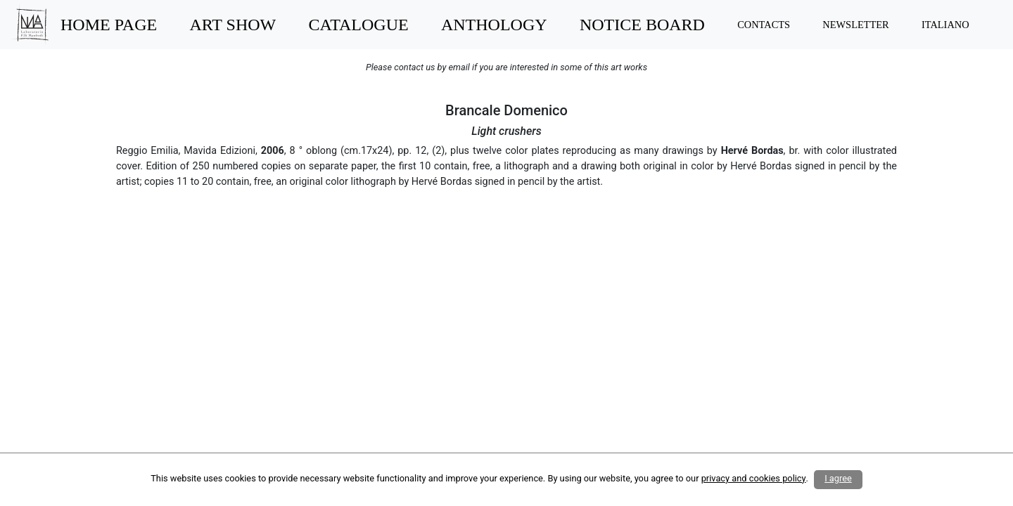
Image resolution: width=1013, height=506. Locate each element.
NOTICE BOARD (642, 24)
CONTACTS (763, 24)
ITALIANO (945, 24)
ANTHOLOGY (494, 24)
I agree (838, 478)
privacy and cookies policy (753, 478)
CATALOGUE (359, 24)
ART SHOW (232, 24)
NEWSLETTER (855, 24)
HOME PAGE (108, 24)
